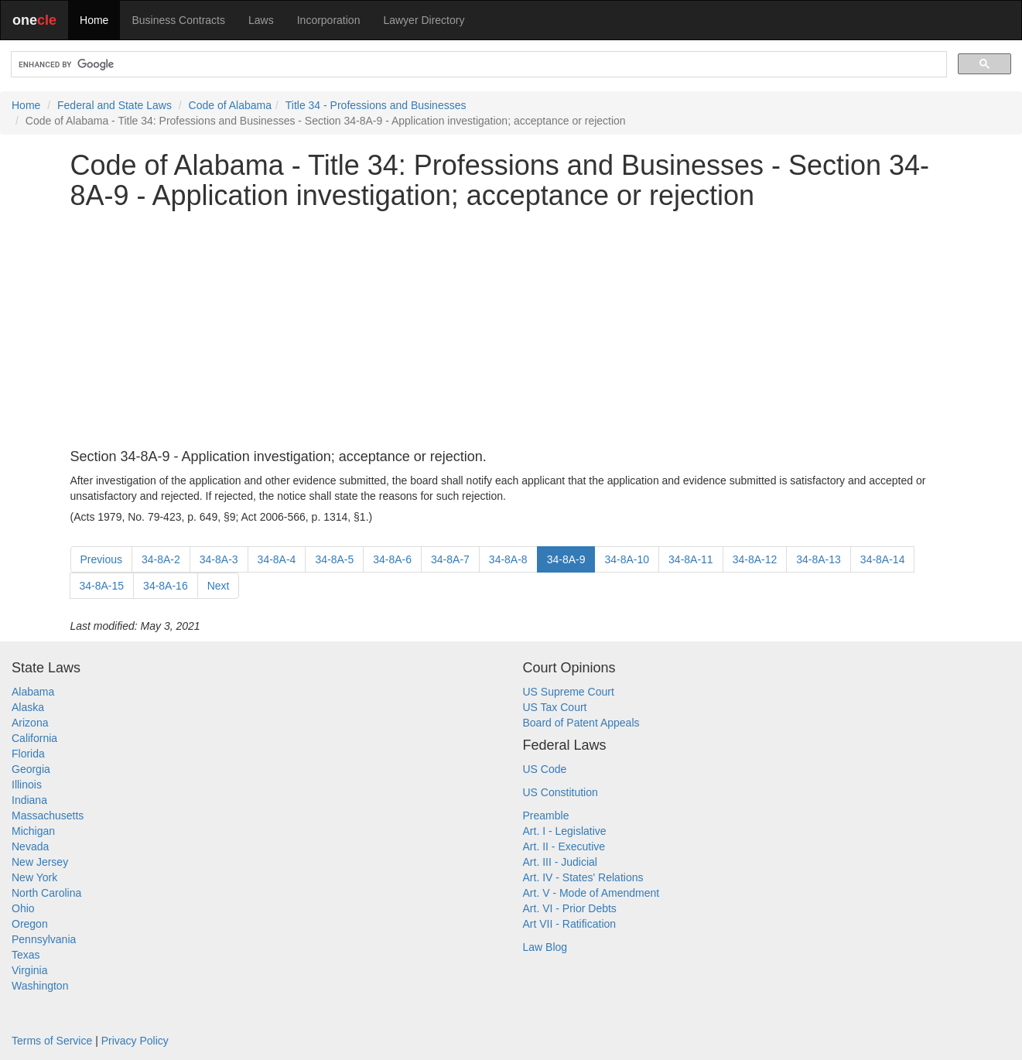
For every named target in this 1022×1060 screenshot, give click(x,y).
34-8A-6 (392, 559)
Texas (26, 955)
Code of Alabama (230, 105)
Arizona (30, 722)
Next (218, 586)
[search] (477, 65)
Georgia (31, 769)
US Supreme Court (568, 692)
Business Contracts (178, 20)
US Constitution (560, 792)
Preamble (546, 815)
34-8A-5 (334, 559)
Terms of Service (52, 1040)
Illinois (27, 784)
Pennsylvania (44, 939)
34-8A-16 (165, 586)
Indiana (29, 800)
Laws (261, 20)
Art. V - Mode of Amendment (591, 893)
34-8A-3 (219, 559)
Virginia (29, 970)
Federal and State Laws (114, 105)
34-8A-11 (690, 559)
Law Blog (545, 947)
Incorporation (329, 20)
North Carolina (46, 893)
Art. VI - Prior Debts (570, 908)
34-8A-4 (277, 559)
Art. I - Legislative (565, 831)
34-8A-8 (508, 559)
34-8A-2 (161, 559)
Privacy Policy (135, 1040)
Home (94, 20)
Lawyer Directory (423, 20)
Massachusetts (48, 815)
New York (34, 877)
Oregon (30, 924)
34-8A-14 (882, 559)
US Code (545, 769)
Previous (101, 559)
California (34, 738)
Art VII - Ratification (570, 924)
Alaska (28, 707)
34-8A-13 (818, 559)
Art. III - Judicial (560, 862)
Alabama (33, 692)
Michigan (33, 831)
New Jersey (40, 862)
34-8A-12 (755, 559)
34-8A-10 (626, 559)
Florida (28, 753)
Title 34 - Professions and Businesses (376, 105)
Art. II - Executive (564, 846)
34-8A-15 (102, 586)
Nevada (30, 846)
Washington (40, 986)
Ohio (23, 908)
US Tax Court (555, 707)
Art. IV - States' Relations (583, 877)
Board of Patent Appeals (581, 722)
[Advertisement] (511, 330)
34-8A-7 (450, 559)
